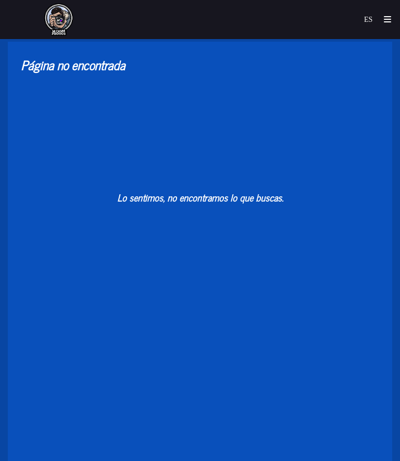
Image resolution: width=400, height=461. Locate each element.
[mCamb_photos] (59, 19)
